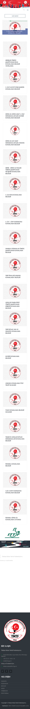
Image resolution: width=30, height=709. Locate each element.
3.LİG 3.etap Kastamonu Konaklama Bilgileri (13, 492)
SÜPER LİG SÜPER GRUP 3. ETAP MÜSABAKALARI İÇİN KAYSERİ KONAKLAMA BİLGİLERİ (14, 116)
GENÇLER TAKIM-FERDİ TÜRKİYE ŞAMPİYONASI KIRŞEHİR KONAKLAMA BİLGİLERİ (12, 305)
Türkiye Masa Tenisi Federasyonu (12, 556)
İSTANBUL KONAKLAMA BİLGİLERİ (12, 465)
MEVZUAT (3, 686)
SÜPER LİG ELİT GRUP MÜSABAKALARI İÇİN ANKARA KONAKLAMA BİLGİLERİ (14, 143)
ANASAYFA (4, 681)
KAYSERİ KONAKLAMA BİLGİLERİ (12, 357)
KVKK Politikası (4, 693)
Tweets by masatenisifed (6, 560)
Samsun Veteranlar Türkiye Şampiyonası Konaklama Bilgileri (14, 250)
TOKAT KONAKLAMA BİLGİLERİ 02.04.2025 (14, 411)
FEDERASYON (4, 683)
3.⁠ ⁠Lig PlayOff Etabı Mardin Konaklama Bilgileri (14, 32)
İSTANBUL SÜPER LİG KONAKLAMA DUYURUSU (13, 519)
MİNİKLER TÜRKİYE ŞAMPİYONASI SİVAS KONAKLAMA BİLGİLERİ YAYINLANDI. (12, 63)
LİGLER (3, 688)
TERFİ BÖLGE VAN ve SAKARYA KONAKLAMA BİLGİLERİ (12, 331)
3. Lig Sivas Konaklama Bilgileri (13, 196)
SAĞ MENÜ (15, 16)
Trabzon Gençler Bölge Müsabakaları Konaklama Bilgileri (14, 439)
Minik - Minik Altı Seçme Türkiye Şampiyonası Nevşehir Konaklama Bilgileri (13, 170)
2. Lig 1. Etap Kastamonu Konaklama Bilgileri (13, 223)
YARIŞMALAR (4, 691)
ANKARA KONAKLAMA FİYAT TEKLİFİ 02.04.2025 (14, 384)
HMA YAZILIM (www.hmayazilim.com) (18, 706)
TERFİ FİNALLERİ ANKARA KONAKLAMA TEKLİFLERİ (13, 276)
